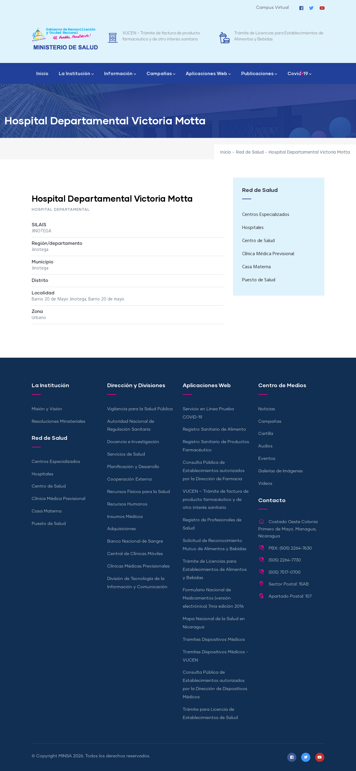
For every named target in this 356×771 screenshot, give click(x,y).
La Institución (76, 74)
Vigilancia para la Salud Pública (140, 409)
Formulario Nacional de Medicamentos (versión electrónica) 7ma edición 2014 (213, 598)
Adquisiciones (121, 529)
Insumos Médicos (125, 517)
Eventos (266, 459)
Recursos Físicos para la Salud (138, 492)
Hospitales (253, 228)
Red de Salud (250, 152)
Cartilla (265, 434)
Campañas (160, 74)
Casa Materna (256, 267)
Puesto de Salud (258, 280)
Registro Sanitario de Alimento (214, 429)
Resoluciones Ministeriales (58, 421)
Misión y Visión (47, 409)
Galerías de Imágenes (280, 471)
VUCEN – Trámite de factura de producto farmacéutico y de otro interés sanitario (215, 499)
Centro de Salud (258, 241)
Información (120, 74)
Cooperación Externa (129, 479)
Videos (265, 483)
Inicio (42, 73)
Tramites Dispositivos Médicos (214, 639)
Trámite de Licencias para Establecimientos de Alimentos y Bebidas (215, 569)
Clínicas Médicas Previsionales (138, 566)
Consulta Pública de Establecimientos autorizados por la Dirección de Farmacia (214, 470)
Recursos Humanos (127, 504)
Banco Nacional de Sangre (135, 541)
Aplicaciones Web (208, 74)
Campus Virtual (272, 7)
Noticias (266, 409)
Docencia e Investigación (133, 442)
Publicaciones (259, 74)
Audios (265, 446)
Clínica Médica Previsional (268, 254)
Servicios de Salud (126, 454)
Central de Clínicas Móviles (135, 554)
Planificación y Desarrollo (133, 467)
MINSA (65, 756)
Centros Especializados (265, 215)
